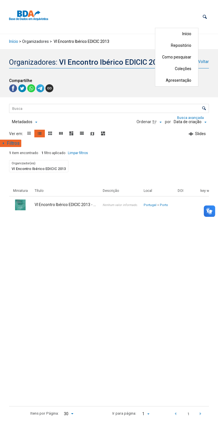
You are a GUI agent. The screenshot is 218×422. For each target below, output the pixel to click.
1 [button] (188, 413)
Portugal (150, 205)
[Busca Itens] (109, 108)
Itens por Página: (44, 413)
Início (186, 34)
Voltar (203, 61)
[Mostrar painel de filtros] (10, 143)
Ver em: (16, 133)
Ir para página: (124, 413)
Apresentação (178, 80)
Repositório (181, 45)
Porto (164, 205)
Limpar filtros (78, 153)
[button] (205, 16)
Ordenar (144, 121)
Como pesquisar (176, 57)
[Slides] (197, 134)
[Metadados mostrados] (24, 122)
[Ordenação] (190, 122)
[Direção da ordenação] (157, 122)
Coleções (183, 68)
